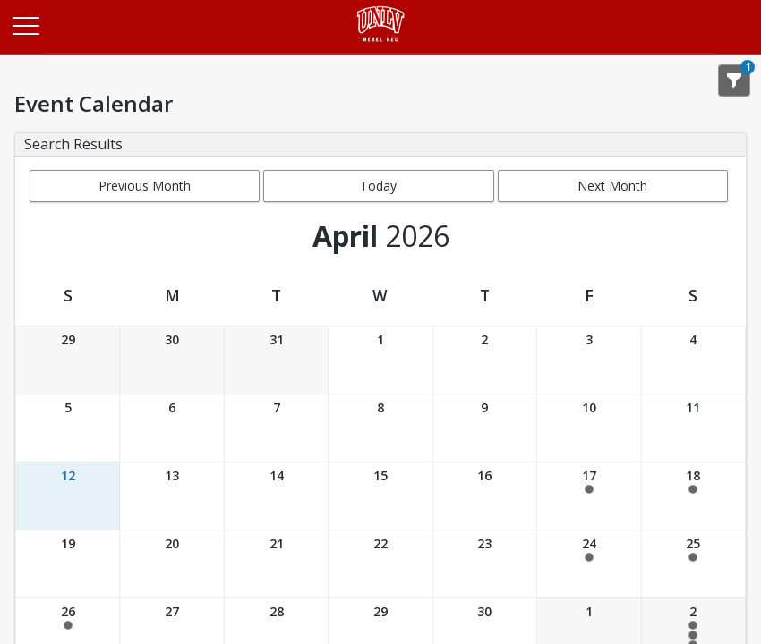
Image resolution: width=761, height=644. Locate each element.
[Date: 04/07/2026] (276, 428)
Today (378, 185)
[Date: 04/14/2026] (276, 496)
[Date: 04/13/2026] (171, 496)
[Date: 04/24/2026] (588, 564)
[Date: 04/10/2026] (588, 428)
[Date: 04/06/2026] (171, 428)
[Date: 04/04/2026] (693, 360)
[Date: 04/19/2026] (67, 564)
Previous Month (144, 185)
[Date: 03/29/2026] (67, 360)
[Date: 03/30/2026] (171, 360)
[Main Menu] (25, 25)
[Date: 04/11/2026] (693, 428)
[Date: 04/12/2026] (67, 496)
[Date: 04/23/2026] (484, 564)
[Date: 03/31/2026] (276, 360)
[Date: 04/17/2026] (588, 496)
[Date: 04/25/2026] (693, 564)
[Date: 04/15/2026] (380, 496)
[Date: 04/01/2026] (380, 360)
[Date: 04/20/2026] (171, 564)
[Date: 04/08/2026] (380, 428)
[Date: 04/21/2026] (276, 564)
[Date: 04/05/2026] (67, 428)
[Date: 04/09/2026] (484, 428)
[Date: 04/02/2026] (484, 360)
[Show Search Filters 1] (734, 80)
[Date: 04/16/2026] (484, 496)
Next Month (612, 185)
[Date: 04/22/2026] (380, 564)
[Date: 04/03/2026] (588, 360)
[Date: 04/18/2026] (693, 496)
